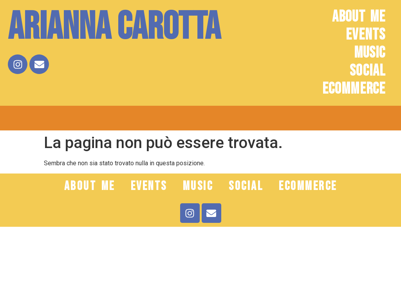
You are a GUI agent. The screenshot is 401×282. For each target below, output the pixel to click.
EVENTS (365, 35)
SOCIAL (367, 71)
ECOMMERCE (353, 89)
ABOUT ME (358, 17)
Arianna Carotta (114, 27)
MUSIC (370, 53)
